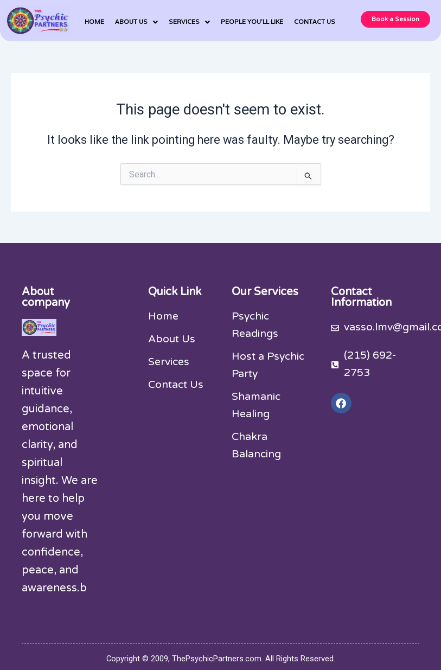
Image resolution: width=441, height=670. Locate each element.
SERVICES (189, 22)
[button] (136, 22)
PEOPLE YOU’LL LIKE (252, 21)
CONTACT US (314, 21)
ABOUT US (136, 22)
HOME (94, 21)
